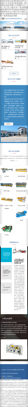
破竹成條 (7, 176)
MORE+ (14, 73)
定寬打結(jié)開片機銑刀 (21, 191)
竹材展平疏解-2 (6, 191)
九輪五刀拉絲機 (21, 205)
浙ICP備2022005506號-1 (12, 373)
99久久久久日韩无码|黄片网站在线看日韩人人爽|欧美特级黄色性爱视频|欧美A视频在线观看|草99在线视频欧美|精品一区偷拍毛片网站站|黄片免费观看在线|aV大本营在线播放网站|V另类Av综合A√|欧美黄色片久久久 (14, 398)
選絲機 (21, 220)
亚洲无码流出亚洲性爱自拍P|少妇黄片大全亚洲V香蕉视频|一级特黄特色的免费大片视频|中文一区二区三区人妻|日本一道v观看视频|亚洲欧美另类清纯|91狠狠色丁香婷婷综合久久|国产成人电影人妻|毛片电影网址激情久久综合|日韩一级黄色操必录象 (13, 385)
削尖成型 (7, 234)
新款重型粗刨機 (21, 176)
